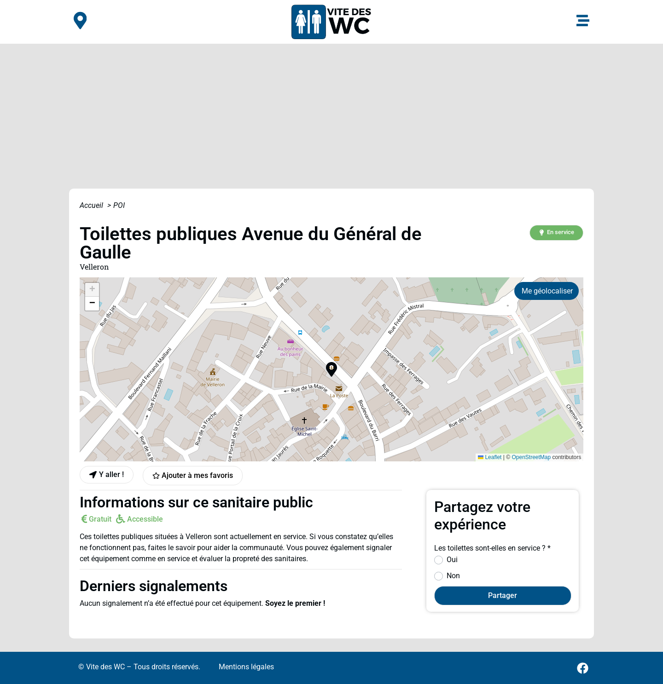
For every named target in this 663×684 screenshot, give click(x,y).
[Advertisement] (331, 112)
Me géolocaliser (547, 291)
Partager (502, 595)
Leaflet (489, 457)
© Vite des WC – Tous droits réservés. (139, 666)
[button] (556, 233)
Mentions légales (246, 666)
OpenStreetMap (531, 457)
